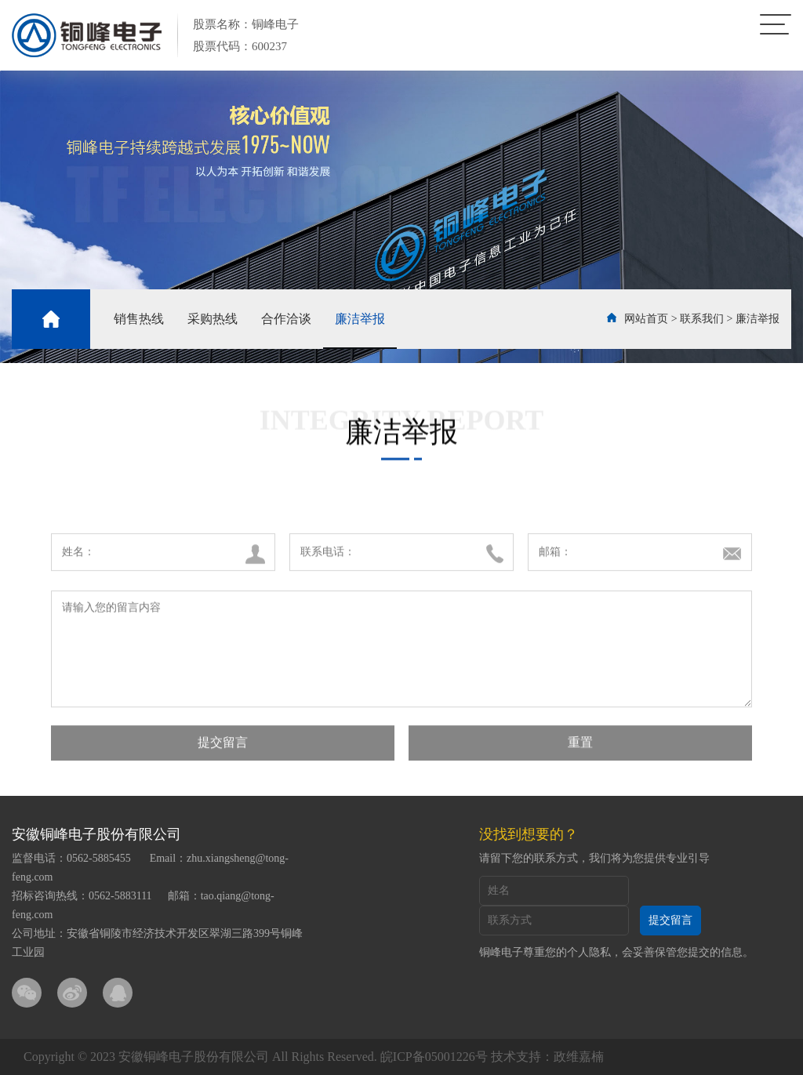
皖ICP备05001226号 (434, 1056)
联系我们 (702, 319)
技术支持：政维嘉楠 (547, 1056)
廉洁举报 (360, 318)
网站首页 (646, 319)
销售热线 (139, 318)
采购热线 (212, 318)
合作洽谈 (286, 318)
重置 (580, 754)
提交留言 (223, 754)
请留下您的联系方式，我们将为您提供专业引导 (594, 858)
